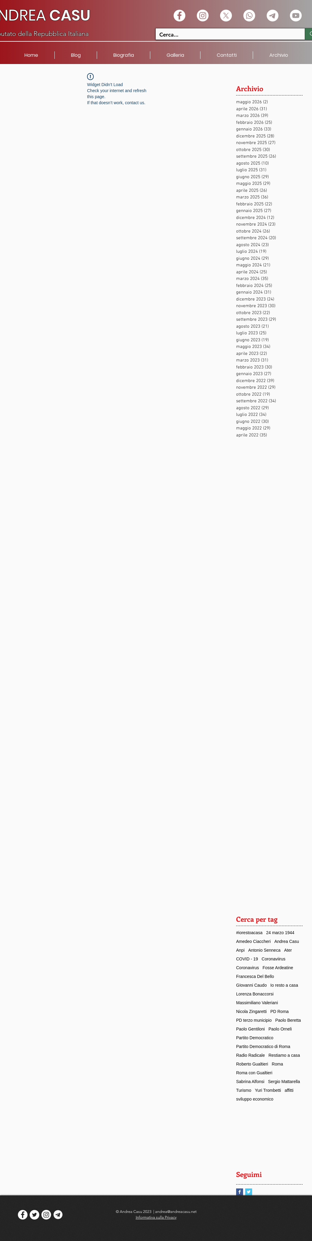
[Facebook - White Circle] (179, 15)
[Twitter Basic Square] (248, 1191)
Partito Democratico (254, 1037)
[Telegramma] (272, 15)
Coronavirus (247, 967)
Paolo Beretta (288, 1020)
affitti (288, 1090)
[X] (226, 15)
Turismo (243, 1090)
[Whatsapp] (249, 15)
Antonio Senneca (264, 950)
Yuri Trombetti (268, 1090)
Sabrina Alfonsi (250, 1081)
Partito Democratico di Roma (263, 1046)
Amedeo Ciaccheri (253, 941)
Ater (288, 950)
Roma (277, 1064)
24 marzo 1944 (280, 932)
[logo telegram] (58, 1215)
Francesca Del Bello (255, 976)
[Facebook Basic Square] (239, 1191)
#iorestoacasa (249, 932)
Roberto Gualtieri (252, 1064)
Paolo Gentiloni (250, 1029)
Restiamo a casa (284, 1055)
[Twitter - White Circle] (34, 1215)
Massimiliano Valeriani (257, 1002)
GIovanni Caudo (251, 985)
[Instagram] (203, 15)
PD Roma (279, 1011)
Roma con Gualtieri (254, 1072)
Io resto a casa (284, 985)
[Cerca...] (225, 34)
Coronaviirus (273, 958)
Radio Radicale (250, 1055)
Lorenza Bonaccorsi (255, 994)
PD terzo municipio (254, 1020)
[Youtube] (296, 15)
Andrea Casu (286, 941)
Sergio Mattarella (284, 1081)
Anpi (240, 950)
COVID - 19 (247, 958)
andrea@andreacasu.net (176, 1211)
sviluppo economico (254, 1099)
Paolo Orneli (280, 1029)
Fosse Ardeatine (277, 967)
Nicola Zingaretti (251, 1011)
